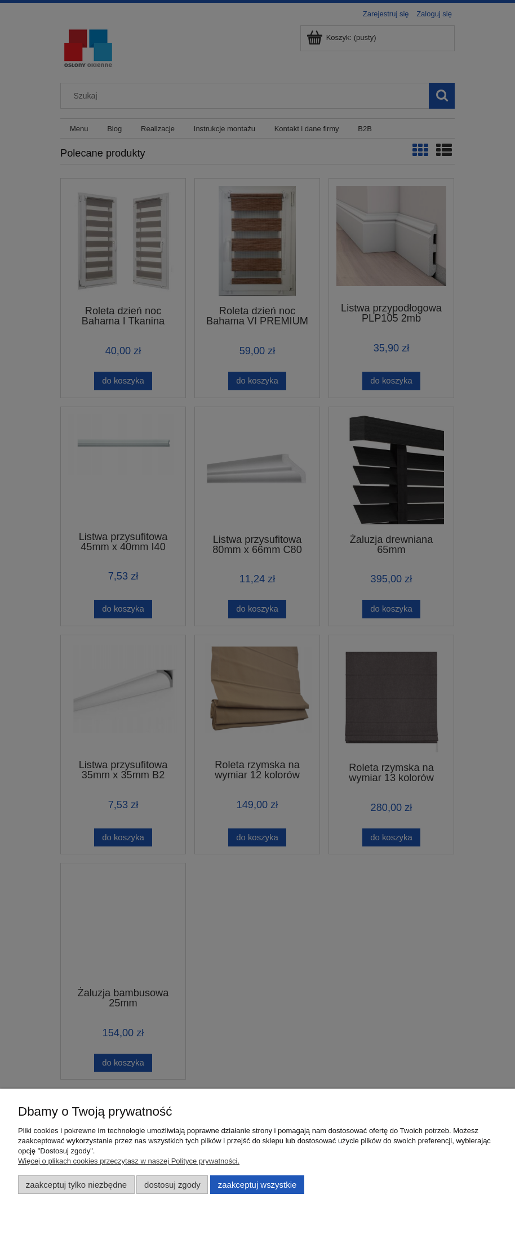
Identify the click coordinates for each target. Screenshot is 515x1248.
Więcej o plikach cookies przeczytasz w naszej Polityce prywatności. (128, 1161)
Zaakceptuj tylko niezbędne (76, 1184)
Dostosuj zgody (172, 1184)
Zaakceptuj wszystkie (257, 1184)
